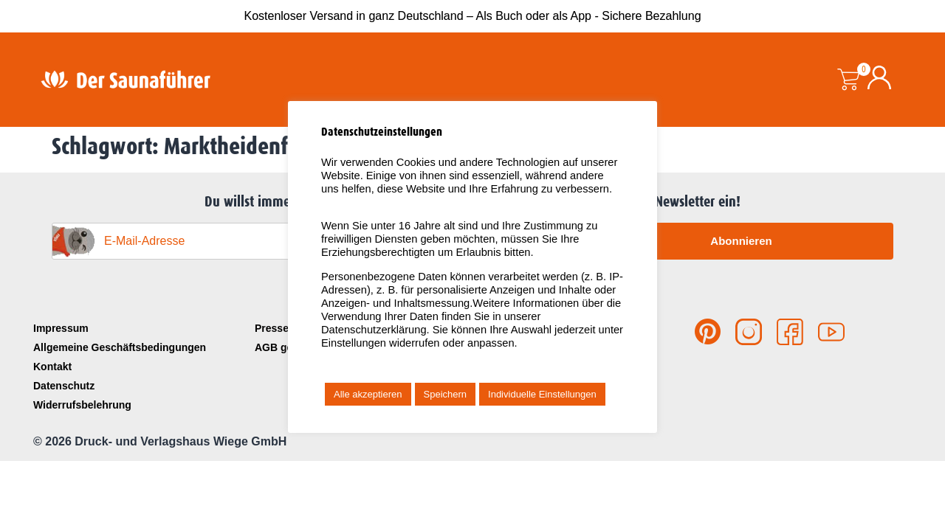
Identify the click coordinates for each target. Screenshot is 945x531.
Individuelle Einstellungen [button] (542, 394)
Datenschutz (63, 386)
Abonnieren (741, 241)
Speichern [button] (445, 394)
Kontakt (52, 366)
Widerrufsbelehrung (82, 405)
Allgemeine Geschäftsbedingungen (119, 347)
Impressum (61, 328)
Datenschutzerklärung (374, 330)
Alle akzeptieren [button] (368, 394)
